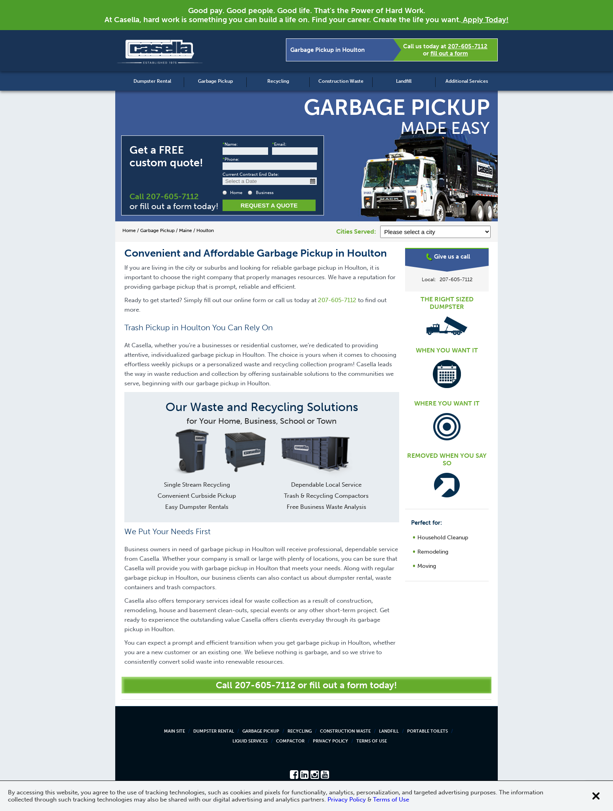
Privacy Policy (330, 741)
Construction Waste (341, 81)
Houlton (447, 279)
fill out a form (449, 53)
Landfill (403, 81)
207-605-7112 (467, 46)
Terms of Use (371, 741)
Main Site (174, 731)
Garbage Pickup (215, 81)
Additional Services (466, 81)
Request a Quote (269, 205)
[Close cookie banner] (596, 796)
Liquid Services (250, 741)
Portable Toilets (427, 731)
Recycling (278, 81)
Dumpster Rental (152, 81)
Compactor (290, 741)
